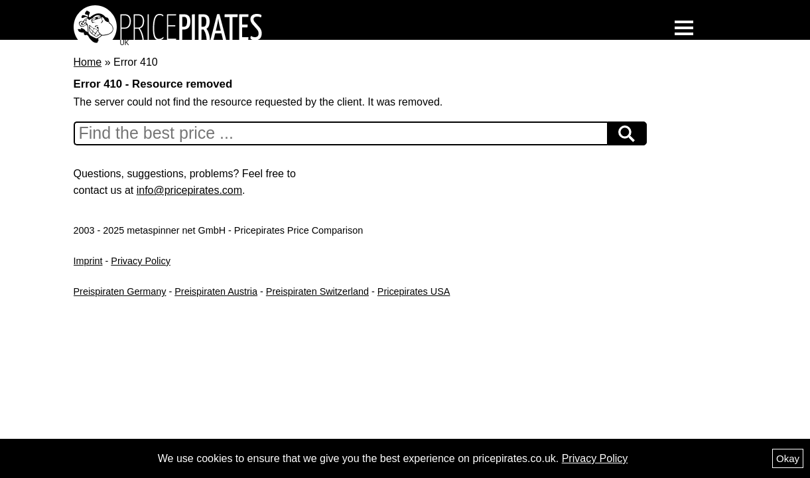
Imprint (88, 261)
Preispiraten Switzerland (317, 291)
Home (88, 62)
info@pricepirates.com (189, 190)
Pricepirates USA (413, 291)
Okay (787, 458)
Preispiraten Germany (120, 291)
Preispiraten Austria (215, 291)
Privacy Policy (140, 261)
